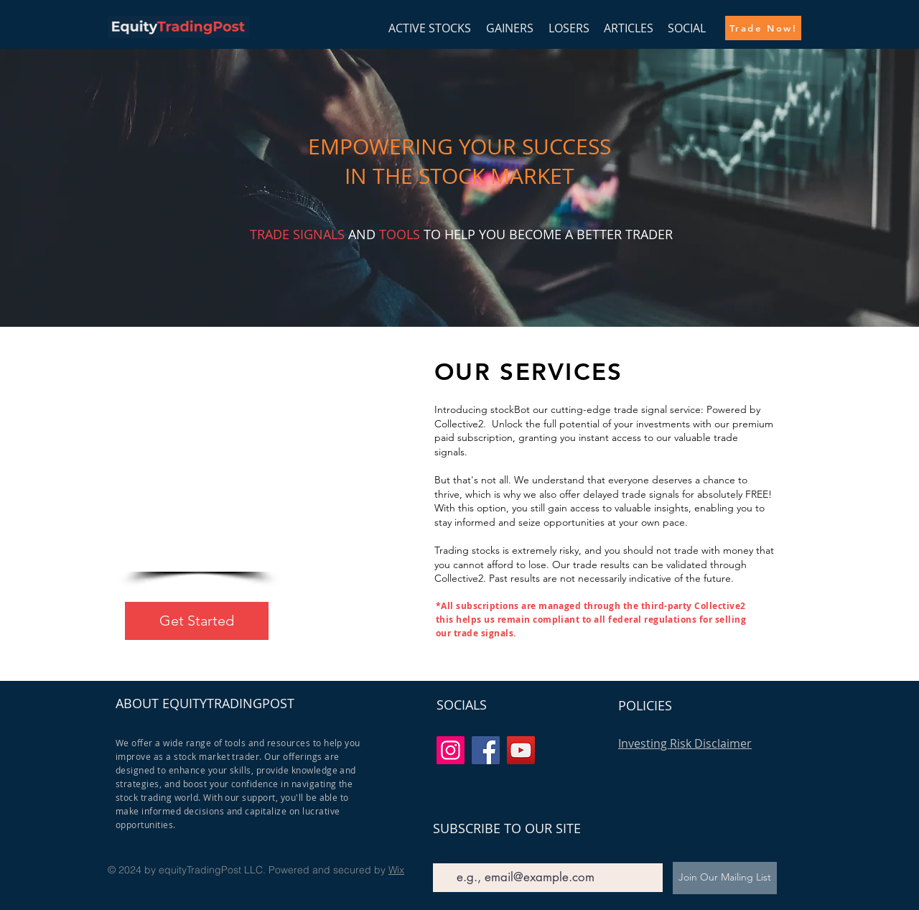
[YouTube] (521, 750)
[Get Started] (197, 621)
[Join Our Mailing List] (725, 878)
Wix (396, 869)
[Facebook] (486, 750)
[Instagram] (451, 750)
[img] (178, 36)
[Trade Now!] (763, 28)
